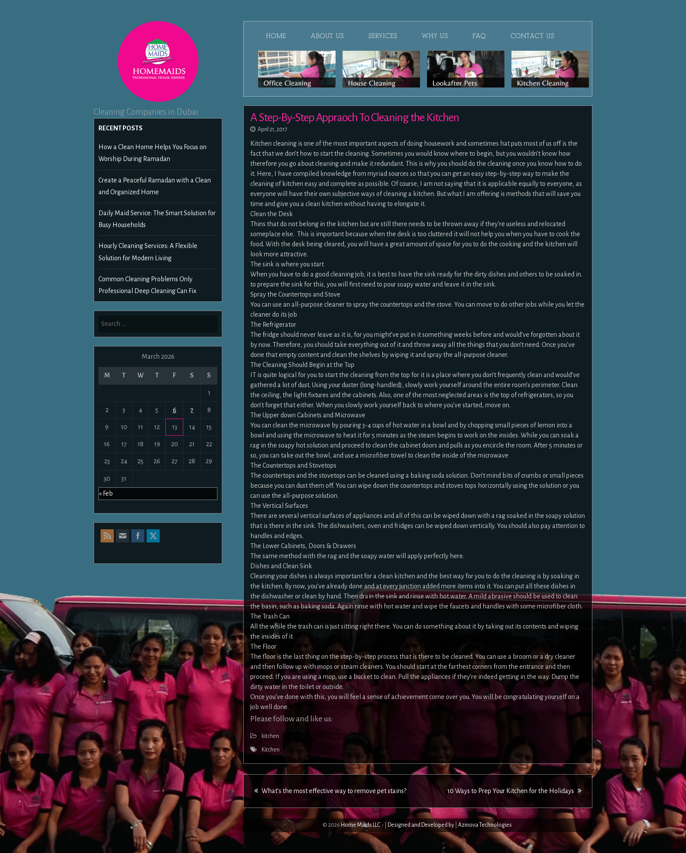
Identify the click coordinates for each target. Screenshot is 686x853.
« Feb (106, 493)
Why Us (435, 35)
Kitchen (271, 750)
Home (276, 35)
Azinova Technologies (485, 825)
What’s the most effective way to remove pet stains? (330, 790)
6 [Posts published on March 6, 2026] (174, 409)
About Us (327, 35)
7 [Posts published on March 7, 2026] (191, 409)
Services (382, 35)
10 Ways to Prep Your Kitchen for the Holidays (514, 790)
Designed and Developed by (421, 825)
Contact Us (532, 35)
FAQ (479, 35)
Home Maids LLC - (362, 825)
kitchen (270, 736)
